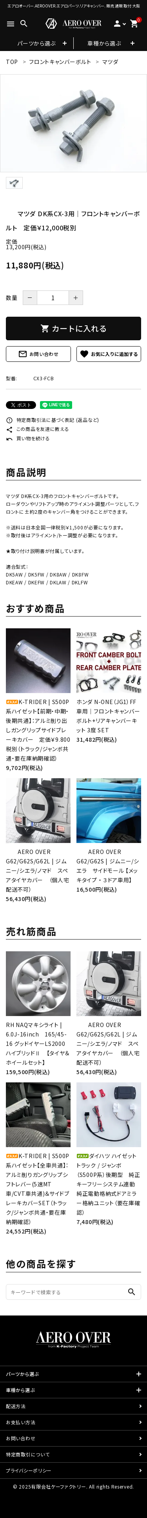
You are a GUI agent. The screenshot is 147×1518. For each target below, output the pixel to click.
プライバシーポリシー (29, 1470)
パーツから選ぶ (36, 43)
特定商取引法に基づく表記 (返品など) (52, 419)
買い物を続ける (28, 438)
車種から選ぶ (104, 43)
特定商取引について (27, 1454)
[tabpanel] (73, 123)
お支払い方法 (20, 1422)
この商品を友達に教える (37, 428)
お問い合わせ (38, 354)
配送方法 (16, 1406)
